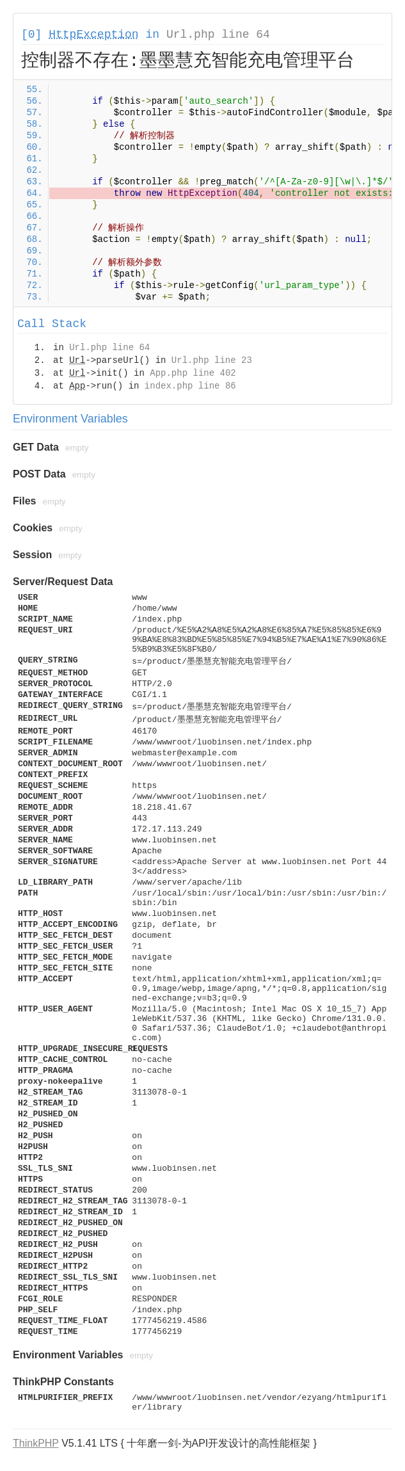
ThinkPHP (36, 1443)
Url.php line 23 (211, 360)
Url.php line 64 (218, 34)
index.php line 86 (190, 386)
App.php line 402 (192, 373)
